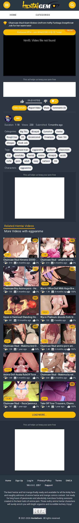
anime (41, 155)
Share (46, 108)
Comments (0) (59, 108)
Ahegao (10, 143)
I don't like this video (45, 101)
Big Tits (23, 131)
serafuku (19, 155)
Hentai (59, 131)
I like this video (22, 101)
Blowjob (35, 131)
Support (49, 485)
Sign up (19, 480)
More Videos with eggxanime (23, 231)
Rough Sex (12, 137)
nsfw (9, 161)
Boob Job (22, 143)
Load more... (39, 414)
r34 (55, 161)
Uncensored (34, 137)
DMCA (69, 480)
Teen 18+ (62, 137)
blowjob (52, 155)
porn (18, 161)
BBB (18, 118)
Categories (43, 15)
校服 (9, 155)
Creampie (49, 137)
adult (26, 161)
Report (35, 108)
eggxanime (37, 150)
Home (13, 15)
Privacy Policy (44, 480)
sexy (36, 161)
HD (22, 137)
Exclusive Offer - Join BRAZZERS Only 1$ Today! (39, 32)
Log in (30, 480)
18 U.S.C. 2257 (33, 485)
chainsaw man (21, 150)
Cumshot (47, 131)
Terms (58, 480)
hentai (31, 155)
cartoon (46, 161)
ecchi (63, 155)
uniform (51, 150)
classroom (64, 150)
